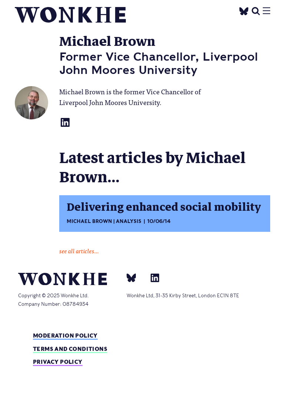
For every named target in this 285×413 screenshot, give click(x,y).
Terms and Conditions (70, 349)
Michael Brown (89, 221)
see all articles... (79, 250)
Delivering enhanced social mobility (164, 207)
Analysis (128, 221)
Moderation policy (65, 335)
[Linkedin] (152, 277)
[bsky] (136, 277)
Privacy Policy (58, 362)
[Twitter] (243, 10)
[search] (256, 10)
